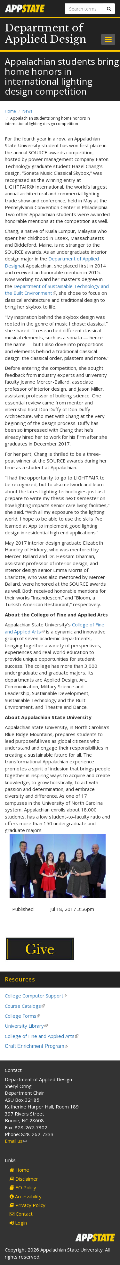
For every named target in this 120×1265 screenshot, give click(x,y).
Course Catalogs (25, 1006)
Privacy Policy (27, 1205)
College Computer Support (36, 995)
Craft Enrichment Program (36, 1046)
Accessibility (26, 1196)
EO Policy (23, 1187)
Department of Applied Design (45, 33)
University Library (26, 1026)
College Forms (22, 1016)
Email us (16, 1141)
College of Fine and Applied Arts (41, 1036)
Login (18, 1222)
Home (10, 111)
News (27, 111)
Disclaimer (24, 1179)
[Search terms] (84, 8)
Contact (21, 1213)
